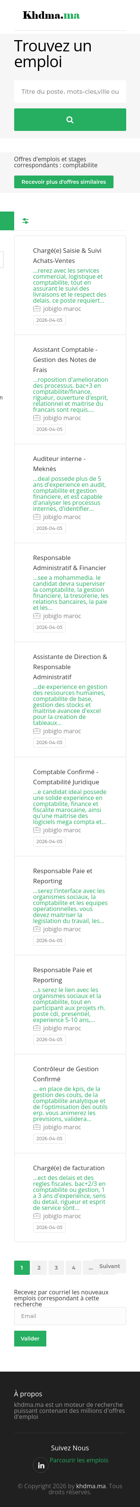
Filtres (25, 221)
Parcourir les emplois (79, 1460)
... (91, 1267)
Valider (30, 1338)
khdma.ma (91, 1486)
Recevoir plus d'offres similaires (64, 182)
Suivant (109, 1266)
